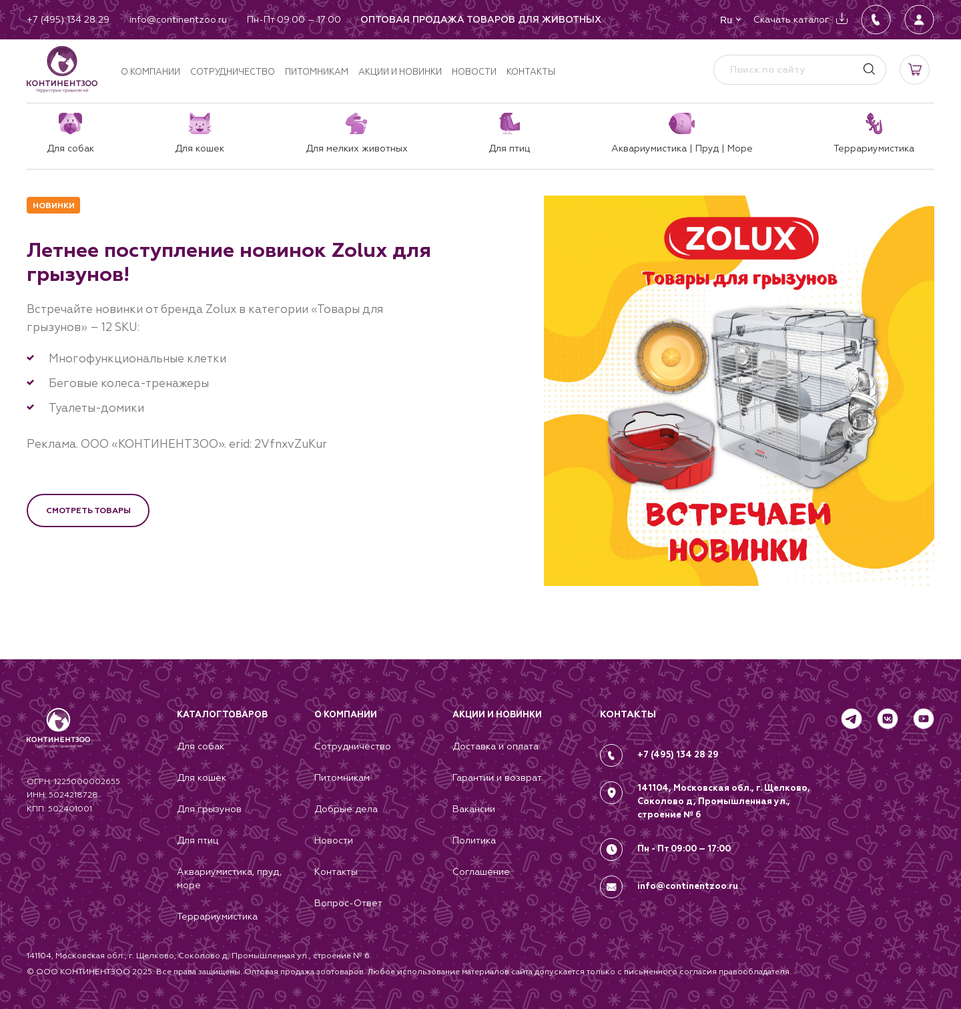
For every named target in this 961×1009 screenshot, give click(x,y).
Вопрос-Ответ (348, 903)
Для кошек (201, 777)
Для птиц (197, 840)
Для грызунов (209, 808)
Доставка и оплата (495, 746)
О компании (150, 72)
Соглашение (481, 871)
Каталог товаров (222, 714)
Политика (474, 840)
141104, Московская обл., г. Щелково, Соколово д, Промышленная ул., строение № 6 (723, 801)
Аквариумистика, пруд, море (229, 878)
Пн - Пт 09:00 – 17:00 (684, 849)
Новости (474, 72)
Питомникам (316, 72)
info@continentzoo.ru (687, 886)
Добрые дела (346, 808)
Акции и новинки (400, 72)
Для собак (200, 746)
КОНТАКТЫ (628, 714)
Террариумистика (217, 916)
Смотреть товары (88, 510)
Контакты (531, 72)
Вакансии (473, 808)
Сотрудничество (232, 72)
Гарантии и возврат (497, 777)
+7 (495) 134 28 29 (678, 754)
